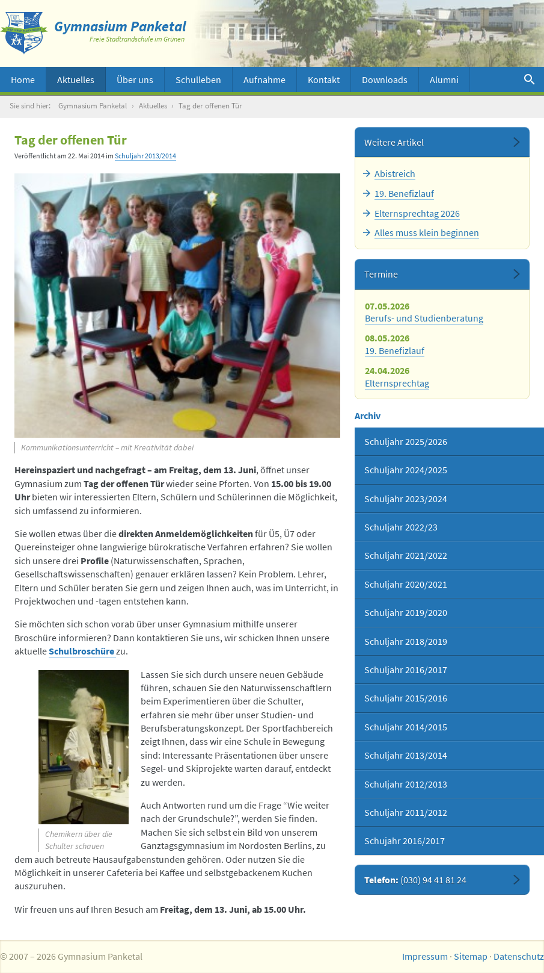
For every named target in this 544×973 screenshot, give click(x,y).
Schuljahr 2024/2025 (405, 470)
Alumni (444, 79)
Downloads (385, 79)
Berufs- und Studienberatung (424, 318)
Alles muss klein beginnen (426, 232)
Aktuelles (75, 79)
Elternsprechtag (397, 383)
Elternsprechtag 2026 (417, 213)
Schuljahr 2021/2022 (405, 555)
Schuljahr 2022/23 (401, 527)
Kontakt (324, 79)
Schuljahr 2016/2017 (405, 670)
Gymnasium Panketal (92, 106)
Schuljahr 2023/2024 (405, 499)
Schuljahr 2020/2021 (405, 584)
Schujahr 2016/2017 (404, 841)
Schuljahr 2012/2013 (405, 784)
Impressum (425, 956)
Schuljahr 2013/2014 (145, 155)
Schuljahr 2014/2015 (405, 727)
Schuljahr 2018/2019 (405, 641)
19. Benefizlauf (404, 193)
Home (23, 79)
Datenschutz (519, 956)
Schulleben (198, 79)
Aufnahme (264, 79)
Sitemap (470, 956)
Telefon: (415, 880)
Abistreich (394, 173)
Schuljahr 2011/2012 (405, 812)
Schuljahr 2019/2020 (405, 612)
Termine (381, 274)
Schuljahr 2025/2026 (405, 441)
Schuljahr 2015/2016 (405, 698)
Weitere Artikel (394, 142)
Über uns (135, 79)
